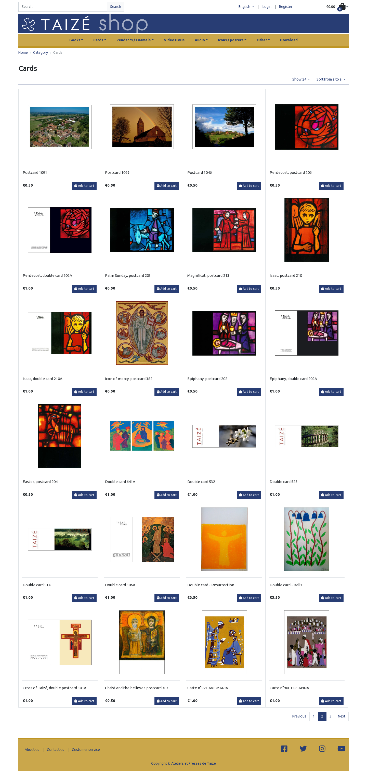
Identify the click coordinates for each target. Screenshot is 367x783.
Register (285, 7)
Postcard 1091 (35, 172)
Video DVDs (174, 40)
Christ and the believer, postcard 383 (136, 688)
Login (267, 7)
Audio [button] (200, 40)
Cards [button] (98, 40)
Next (341, 716)
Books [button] (74, 40)
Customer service (86, 750)
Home (23, 52)
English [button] (245, 7)
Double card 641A (120, 481)
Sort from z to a (329, 79)
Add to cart (84, 185)
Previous (299, 716)
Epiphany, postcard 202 (207, 378)
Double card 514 (36, 585)
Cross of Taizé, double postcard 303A (54, 688)
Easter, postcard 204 (40, 481)
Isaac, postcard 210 (286, 275)
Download (289, 40)
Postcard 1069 (117, 172)
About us (32, 750)
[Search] (62, 7)
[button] (337, 7)
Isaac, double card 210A (42, 378)
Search (115, 7)
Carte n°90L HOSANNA (289, 688)
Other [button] (262, 40)
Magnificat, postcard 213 (208, 275)
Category (40, 52)
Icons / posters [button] (230, 40)
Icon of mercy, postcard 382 (128, 378)
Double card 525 (283, 481)
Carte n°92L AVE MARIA (207, 688)
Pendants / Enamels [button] (133, 40)
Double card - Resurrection (210, 585)
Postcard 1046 (199, 172)
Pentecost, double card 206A (47, 275)
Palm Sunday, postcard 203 (128, 275)
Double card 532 (201, 481)
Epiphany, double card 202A (293, 378)
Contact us (55, 750)
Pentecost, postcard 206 (291, 172)
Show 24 (299, 79)
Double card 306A (120, 585)
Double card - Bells (286, 585)
